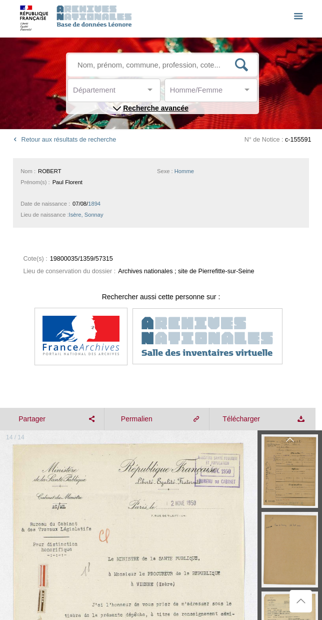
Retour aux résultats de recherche (63, 139)
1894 (94, 204)
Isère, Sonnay (86, 215)
